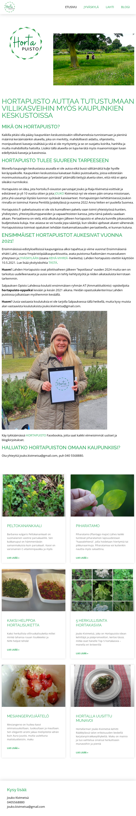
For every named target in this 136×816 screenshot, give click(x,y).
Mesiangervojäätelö (28, 716)
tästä (52, 263)
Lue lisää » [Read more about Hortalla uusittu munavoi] (82, 752)
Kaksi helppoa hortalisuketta (23, 622)
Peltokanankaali (24, 526)
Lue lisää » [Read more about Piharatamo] (82, 557)
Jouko (59, 193)
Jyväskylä (91, 7)
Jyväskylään (29, 258)
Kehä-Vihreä (58, 258)
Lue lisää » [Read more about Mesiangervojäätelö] (13, 748)
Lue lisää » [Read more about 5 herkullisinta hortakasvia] (82, 653)
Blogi (125, 7)
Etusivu (71, 7)
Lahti (110, 7)
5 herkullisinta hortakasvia (91, 622)
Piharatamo (88, 526)
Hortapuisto (36, 435)
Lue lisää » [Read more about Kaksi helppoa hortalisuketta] (13, 649)
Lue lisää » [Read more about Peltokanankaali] (13, 557)
